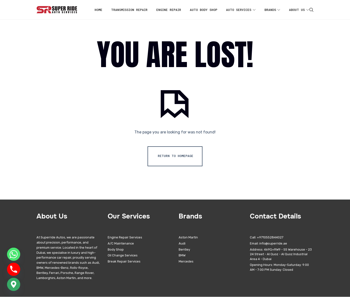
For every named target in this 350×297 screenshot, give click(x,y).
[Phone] (13, 269)
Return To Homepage (175, 156)
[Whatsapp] (13, 254)
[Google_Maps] (13, 284)
